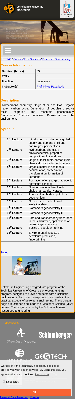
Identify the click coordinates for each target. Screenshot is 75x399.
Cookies (34, 397)
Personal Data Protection (14, 397)
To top (4, 252)
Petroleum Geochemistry (56, 59)
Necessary (11, 381)
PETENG (6, 59)
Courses (18, 59)
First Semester (32, 59)
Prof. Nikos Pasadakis (50, 86)
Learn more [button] (42, 374)
